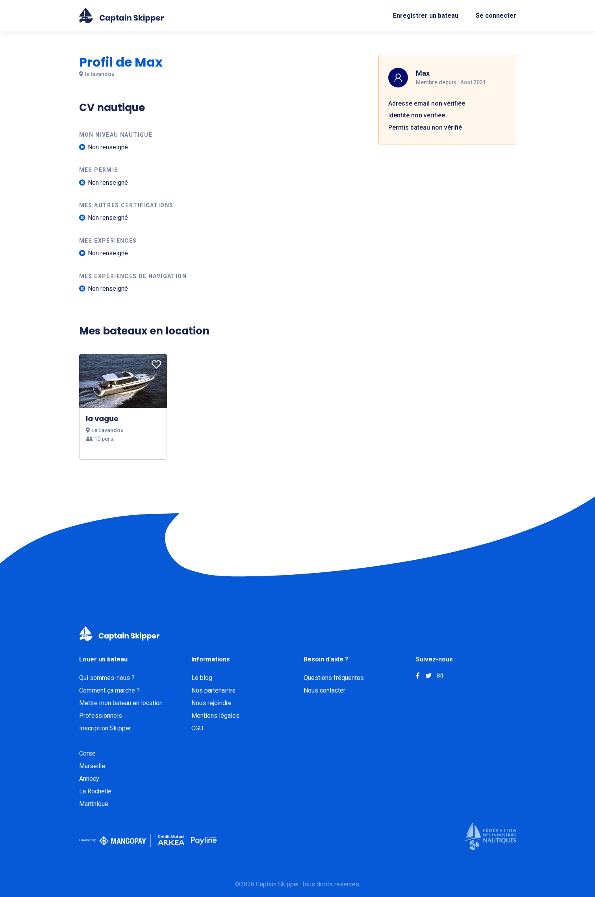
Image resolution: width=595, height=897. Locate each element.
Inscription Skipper (105, 728)
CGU (197, 728)
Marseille (92, 766)
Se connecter (496, 15)
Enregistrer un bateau (425, 15)
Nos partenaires (213, 690)
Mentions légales (215, 715)
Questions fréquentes (334, 678)
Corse (87, 753)
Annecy (89, 778)
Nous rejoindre (211, 703)
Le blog (201, 678)
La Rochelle (95, 791)
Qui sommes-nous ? (107, 678)
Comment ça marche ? (109, 690)
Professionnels (100, 715)
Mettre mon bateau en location (121, 703)
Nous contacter (324, 690)
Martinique (93, 804)
